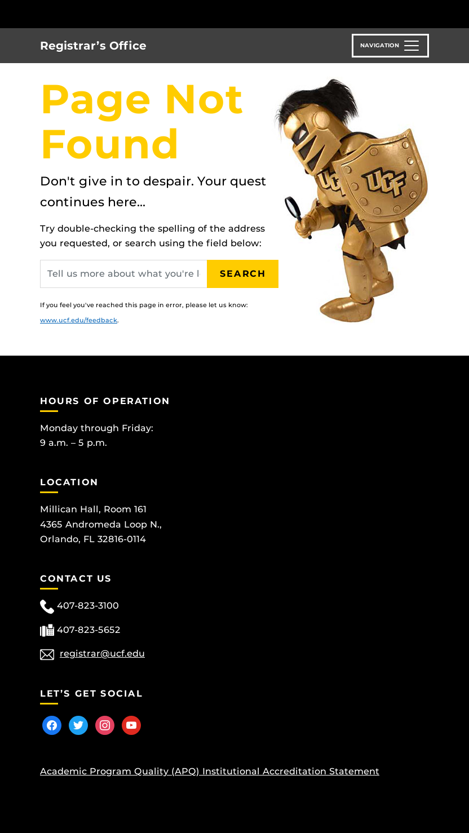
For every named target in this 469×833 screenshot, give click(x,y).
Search (243, 273)
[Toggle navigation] (390, 45)
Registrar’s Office (93, 45)
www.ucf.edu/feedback (78, 320)
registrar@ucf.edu (102, 653)
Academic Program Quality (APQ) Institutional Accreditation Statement (209, 771)
